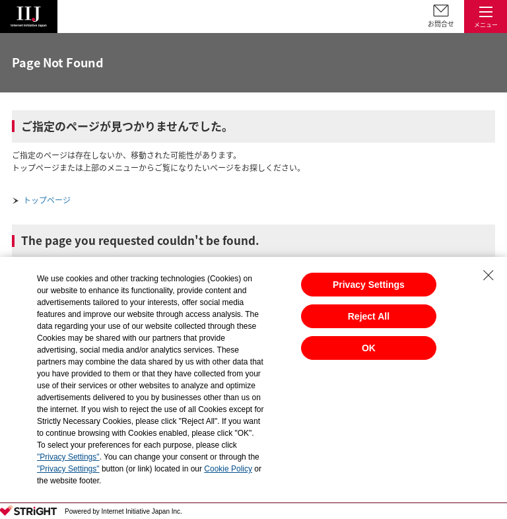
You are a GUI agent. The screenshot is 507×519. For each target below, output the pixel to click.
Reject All (368, 316)
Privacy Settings (369, 284)
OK (369, 348)
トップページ (47, 200)
